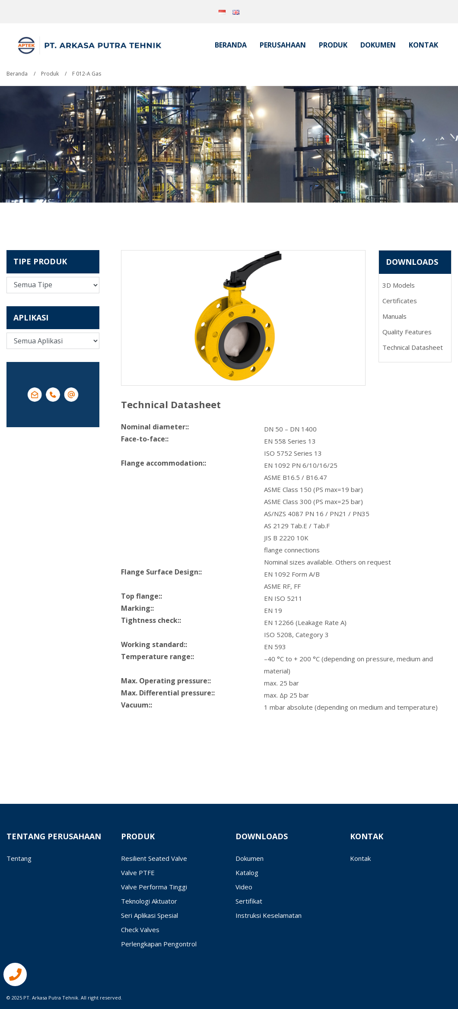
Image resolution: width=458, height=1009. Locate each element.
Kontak (423, 45)
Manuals (394, 316)
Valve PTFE (138, 872)
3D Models (398, 285)
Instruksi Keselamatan (268, 915)
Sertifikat (248, 901)
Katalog (246, 872)
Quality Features (407, 331)
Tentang (19, 858)
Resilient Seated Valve (154, 858)
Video (243, 886)
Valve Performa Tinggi (154, 886)
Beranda (231, 45)
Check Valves (140, 929)
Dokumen (378, 45)
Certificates (399, 300)
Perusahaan (283, 45)
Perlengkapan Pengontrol (159, 943)
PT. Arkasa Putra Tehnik (50, 997)
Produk (333, 45)
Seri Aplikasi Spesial (149, 915)
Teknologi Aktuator (149, 901)
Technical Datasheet (412, 347)
